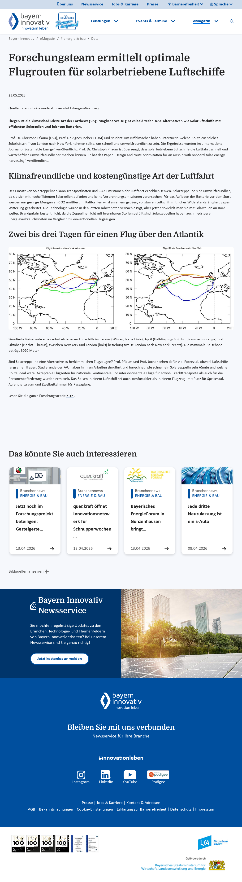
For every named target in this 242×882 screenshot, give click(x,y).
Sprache (219, 4)
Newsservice (92, 4)
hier (70, 396)
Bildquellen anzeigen (26, 571)
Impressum (204, 809)
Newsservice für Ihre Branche (121, 736)
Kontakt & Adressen (143, 803)
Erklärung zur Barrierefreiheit (142, 809)
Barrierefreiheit (183, 4)
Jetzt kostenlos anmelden (59, 659)
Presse (152, 4)
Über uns (65, 4)
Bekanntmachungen (56, 809)
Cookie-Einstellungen (95, 809)
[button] (127, 21)
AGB (32, 809)
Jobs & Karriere (125, 4)
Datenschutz (181, 809)
